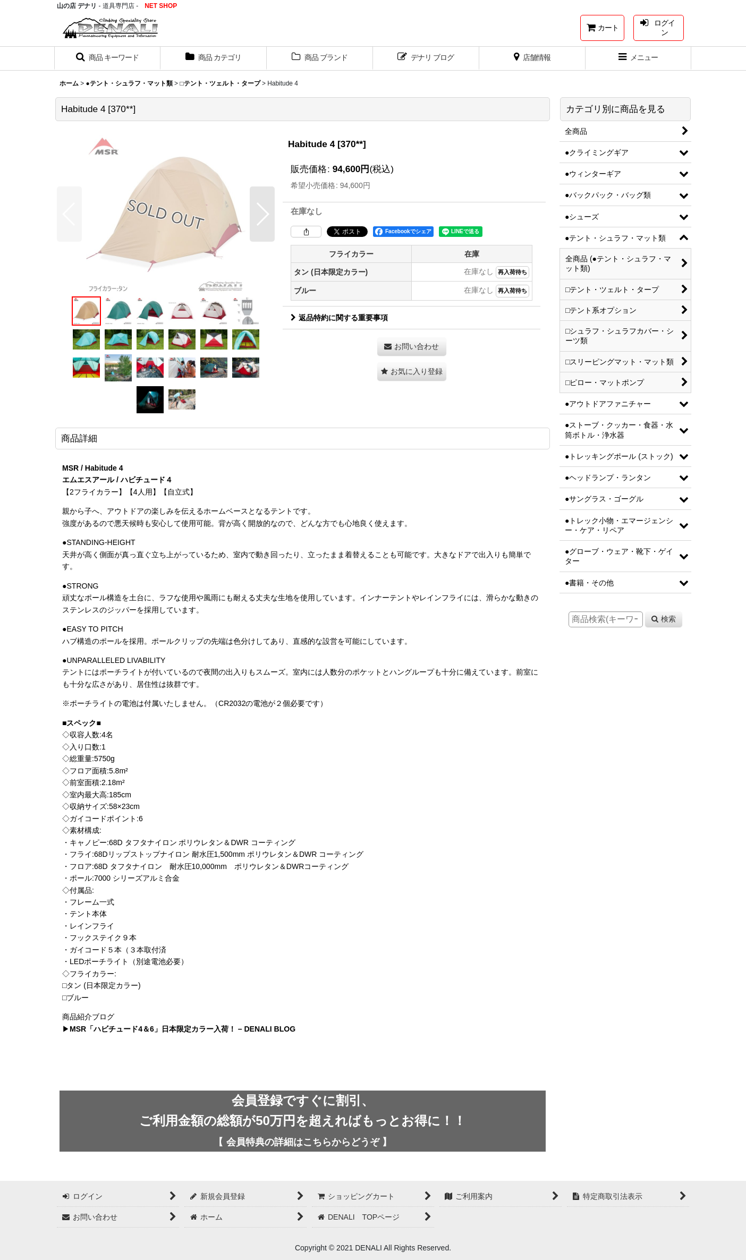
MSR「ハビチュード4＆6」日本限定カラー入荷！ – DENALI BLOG (182, 1029)
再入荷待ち (512, 272)
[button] (107, 58)
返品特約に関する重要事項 (339, 317)
